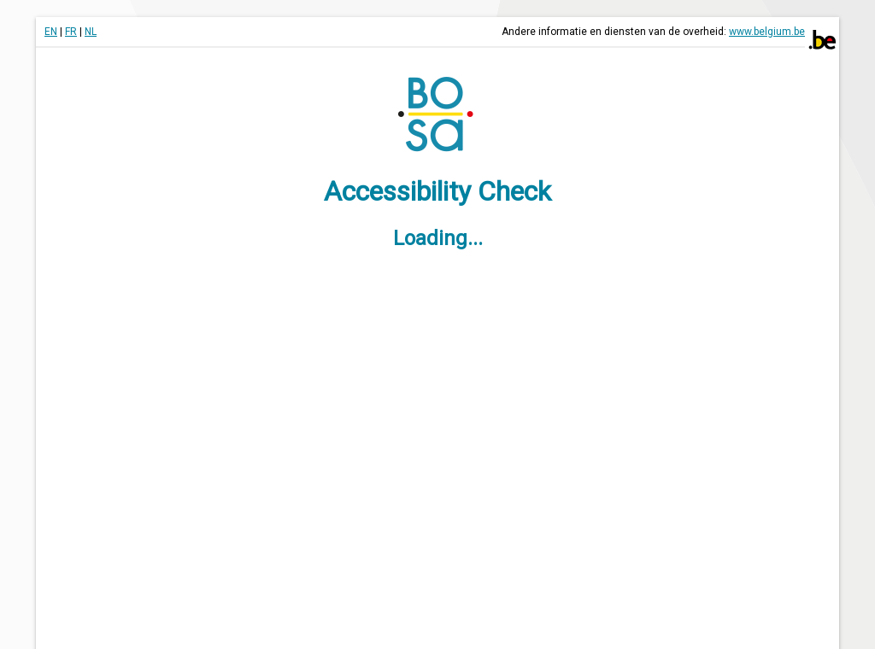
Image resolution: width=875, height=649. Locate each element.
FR (71, 32)
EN (50, 32)
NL (91, 32)
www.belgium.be (767, 32)
